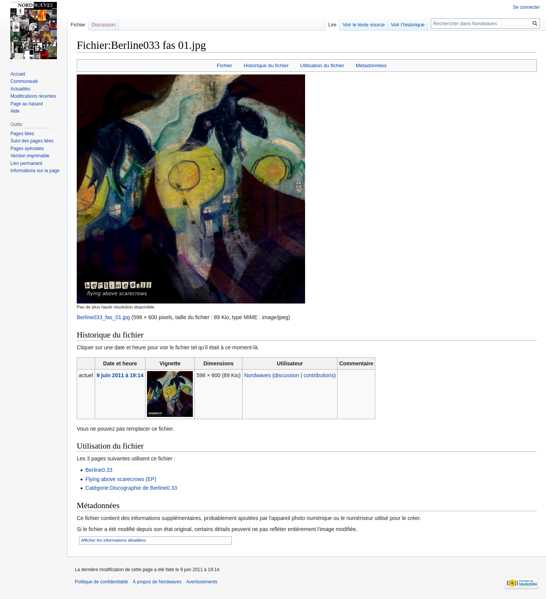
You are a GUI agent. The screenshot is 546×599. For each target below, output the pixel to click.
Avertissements (202, 581)
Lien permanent (26, 163)
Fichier (224, 65)
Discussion (104, 24)
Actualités (20, 89)
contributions (319, 375)
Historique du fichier (266, 65)
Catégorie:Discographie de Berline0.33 (131, 488)
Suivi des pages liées (31, 141)
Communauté (24, 81)
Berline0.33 (98, 470)
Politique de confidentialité (101, 581)
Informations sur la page (35, 170)
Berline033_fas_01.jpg (103, 317)
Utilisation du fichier (322, 65)
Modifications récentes (33, 96)
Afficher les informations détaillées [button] (113, 540)
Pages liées (22, 133)
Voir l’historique (408, 24)
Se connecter (526, 7)
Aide (14, 111)
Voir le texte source (363, 24)
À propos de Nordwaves (156, 581)
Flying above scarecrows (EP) (120, 479)
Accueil (17, 74)
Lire (332, 24)
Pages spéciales (27, 148)
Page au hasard (26, 104)
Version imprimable (29, 155)
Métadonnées (371, 65)
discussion (286, 375)
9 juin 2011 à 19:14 (120, 375)
